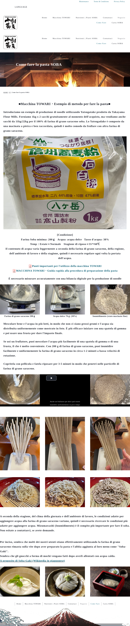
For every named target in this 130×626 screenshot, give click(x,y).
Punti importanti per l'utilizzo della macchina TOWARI (65, 247)
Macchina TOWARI (61, 18)
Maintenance (84, 1)
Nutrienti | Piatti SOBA (87, 18)
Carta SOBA (117, 23)
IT (10, 74)
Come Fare (101, 23)
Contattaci (108, 18)
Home (44, 18)
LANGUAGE (21, 7)
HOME (5, 74)
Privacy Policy (119, 1)
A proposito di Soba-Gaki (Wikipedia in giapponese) (32, 542)
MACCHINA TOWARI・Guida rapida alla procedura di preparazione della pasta (65, 252)
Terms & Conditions (101, 1)
